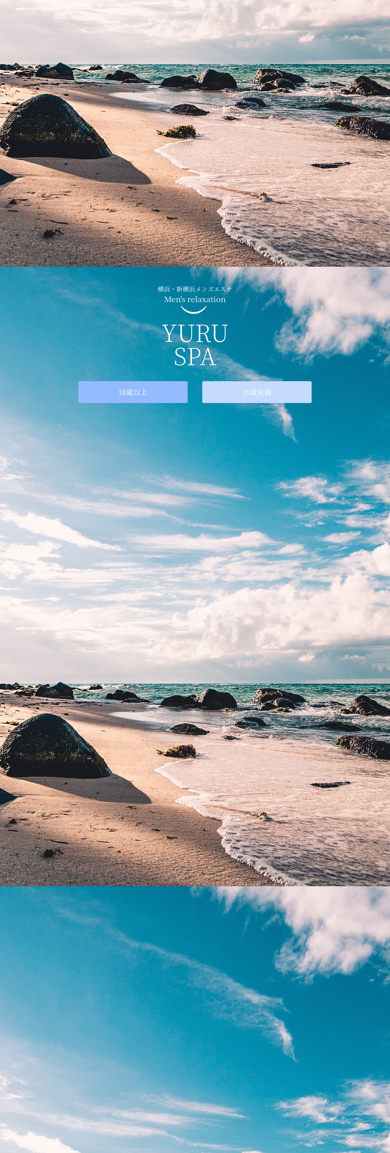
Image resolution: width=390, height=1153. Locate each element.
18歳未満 (257, 392)
